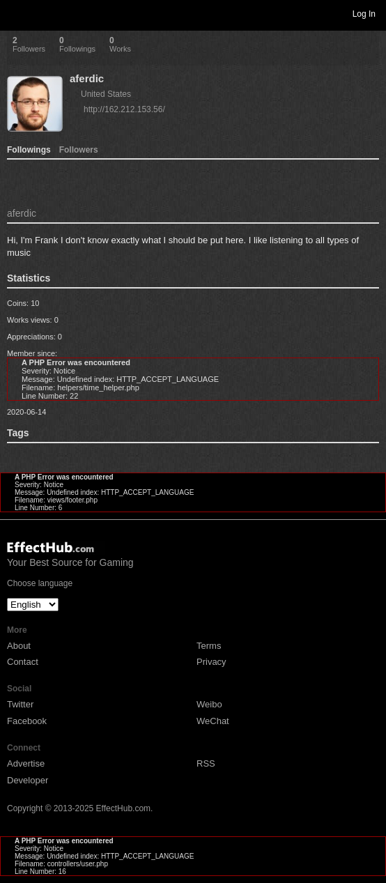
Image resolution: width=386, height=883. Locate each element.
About (19, 645)
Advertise (26, 763)
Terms (208, 645)
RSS (205, 763)
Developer (27, 780)
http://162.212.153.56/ (124, 109)
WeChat (212, 721)
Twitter (20, 704)
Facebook (27, 721)
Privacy (211, 662)
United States (106, 94)
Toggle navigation (16, 13)
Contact (22, 662)
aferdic (87, 78)
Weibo (209, 704)
